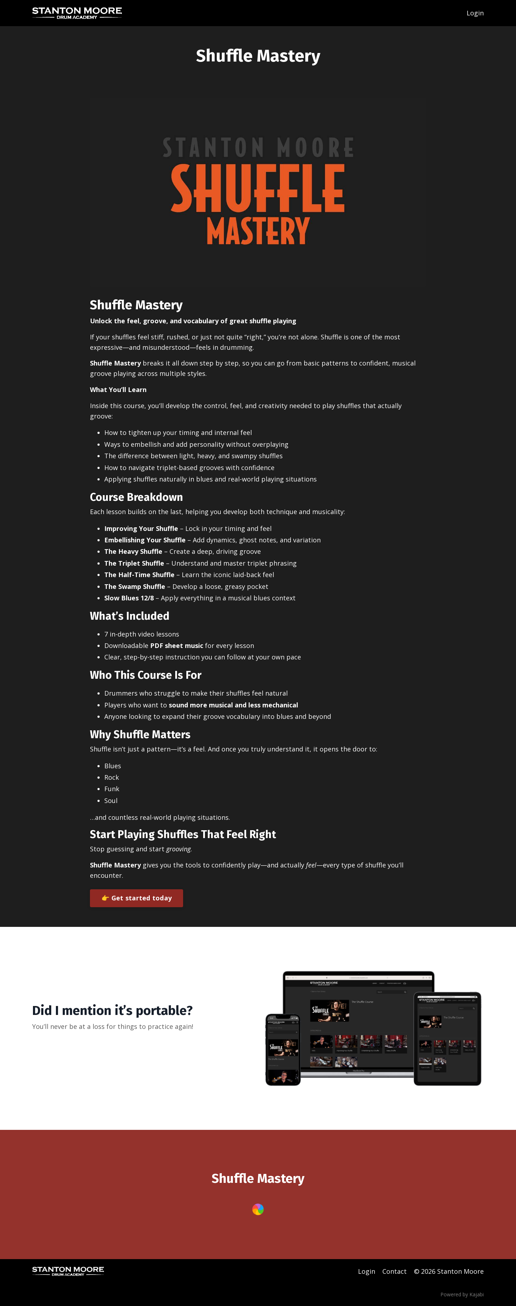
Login (475, 13)
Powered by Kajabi (462, 1294)
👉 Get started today (136, 898)
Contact (394, 1271)
